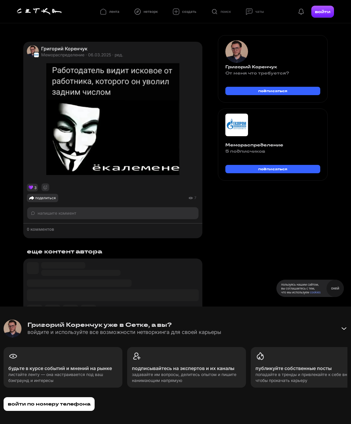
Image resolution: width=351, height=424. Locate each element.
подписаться (272, 90)
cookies (315, 292)
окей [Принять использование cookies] (335, 288)
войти (322, 12)
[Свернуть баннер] (343, 328)
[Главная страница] (39, 11)
